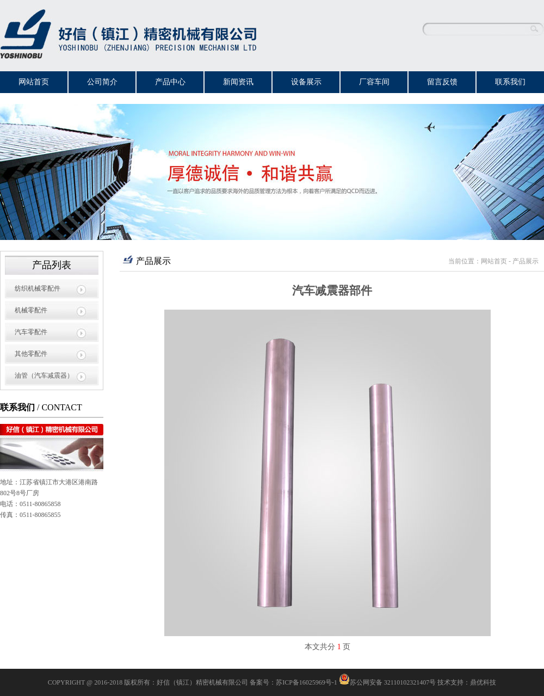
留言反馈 (442, 82)
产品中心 (170, 82)
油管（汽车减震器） (44, 375)
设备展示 (306, 82)
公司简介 (102, 82)
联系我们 (510, 82)
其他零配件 (31, 354)
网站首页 (33, 82)
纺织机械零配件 (37, 288)
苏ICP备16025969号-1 (306, 682)
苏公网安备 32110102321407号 (387, 682)
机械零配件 (31, 310)
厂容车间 (374, 82)
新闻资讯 (238, 82)
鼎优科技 (483, 682)
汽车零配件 (31, 332)
